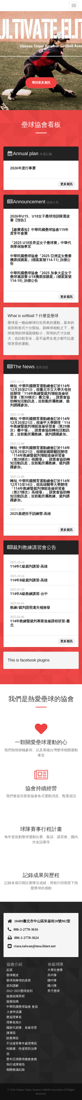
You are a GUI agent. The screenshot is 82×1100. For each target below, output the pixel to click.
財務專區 (12, 1038)
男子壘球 (53, 991)
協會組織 (12, 1001)
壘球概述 (12, 975)
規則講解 (12, 985)
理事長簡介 (14, 1022)
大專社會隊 (55, 970)
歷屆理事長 (14, 1017)
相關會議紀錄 (15, 1069)
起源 (9, 970)
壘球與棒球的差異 (18, 980)
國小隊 (52, 985)
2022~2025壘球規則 (19, 991)
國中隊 (52, 980)
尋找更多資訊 (41, 82)
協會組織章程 (15, 996)
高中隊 (52, 975)
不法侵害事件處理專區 (21, 1043)
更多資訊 (66, 184)
